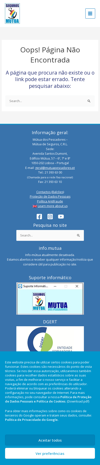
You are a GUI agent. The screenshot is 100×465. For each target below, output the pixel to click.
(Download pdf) (78, 401)
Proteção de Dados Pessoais (50, 196)
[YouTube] (61, 217)
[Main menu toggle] (90, 13)
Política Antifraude (50, 201)
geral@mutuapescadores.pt (55, 168)
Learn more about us (53, 206)
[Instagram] (50, 217)
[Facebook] (39, 217)
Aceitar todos (50, 440)
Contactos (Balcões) (50, 192)
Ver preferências (50, 453)
